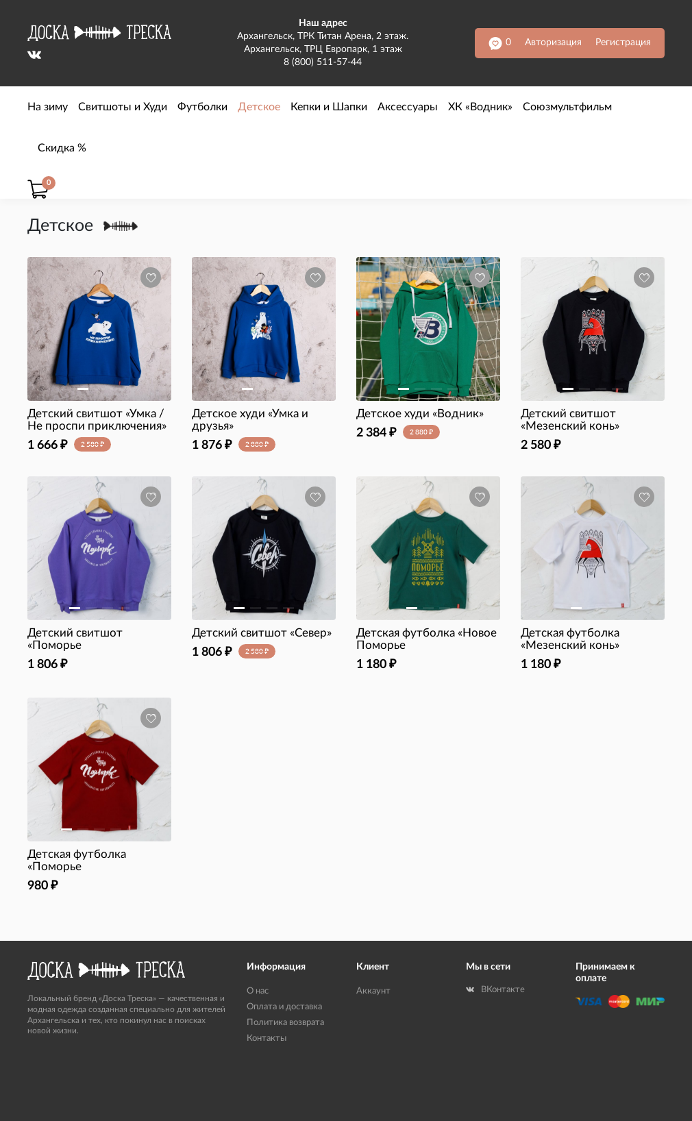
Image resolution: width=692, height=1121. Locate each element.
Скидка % (62, 148)
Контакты (266, 1038)
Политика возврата (285, 1022)
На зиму (47, 106)
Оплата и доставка (284, 1006)
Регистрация (623, 42)
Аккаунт (373, 991)
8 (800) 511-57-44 (323, 62)
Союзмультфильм (567, 106)
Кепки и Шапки (329, 106)
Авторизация (553, 42)
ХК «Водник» (480, 106)
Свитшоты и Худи (122, 106)
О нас (258, 991)
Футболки (202, 106)
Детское (259, 106)
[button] (82, 389)
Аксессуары (408, 106)
